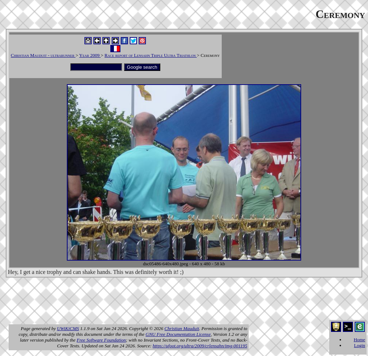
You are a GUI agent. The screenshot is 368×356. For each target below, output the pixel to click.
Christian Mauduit (182, 328)
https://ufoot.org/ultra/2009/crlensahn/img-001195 (200, 345)
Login (359, 345)
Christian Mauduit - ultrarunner (43, 55)
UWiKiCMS (68, 328)
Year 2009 (90, 55)
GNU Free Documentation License (178, 334)
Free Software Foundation (101, 340)
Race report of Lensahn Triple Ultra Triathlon (151, 55)
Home (359, 339)
